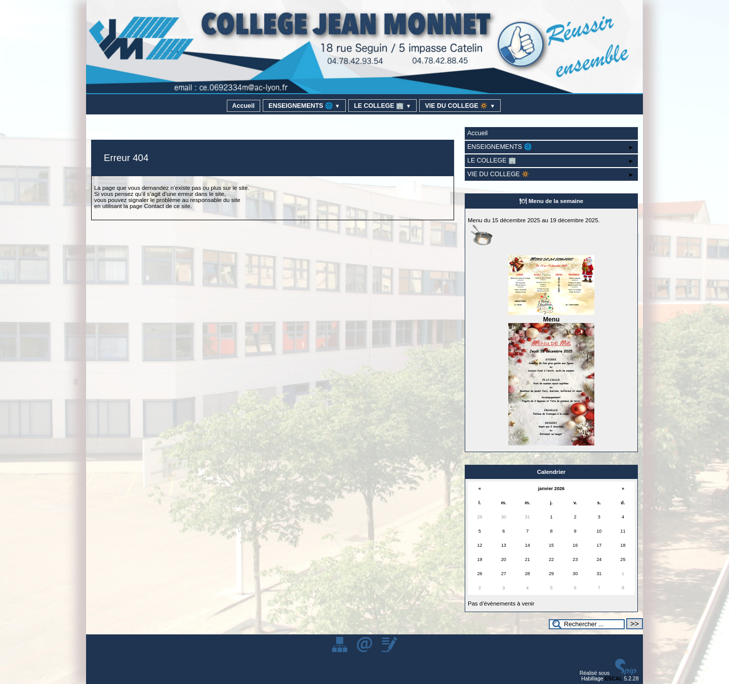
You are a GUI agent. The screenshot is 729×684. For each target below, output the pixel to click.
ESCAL (613, 678)
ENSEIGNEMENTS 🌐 (304, 105)
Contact (154, 206)
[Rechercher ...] (587, 624)
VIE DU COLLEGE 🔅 (460, 105)
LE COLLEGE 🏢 (382, 105)
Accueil (243, 105)
